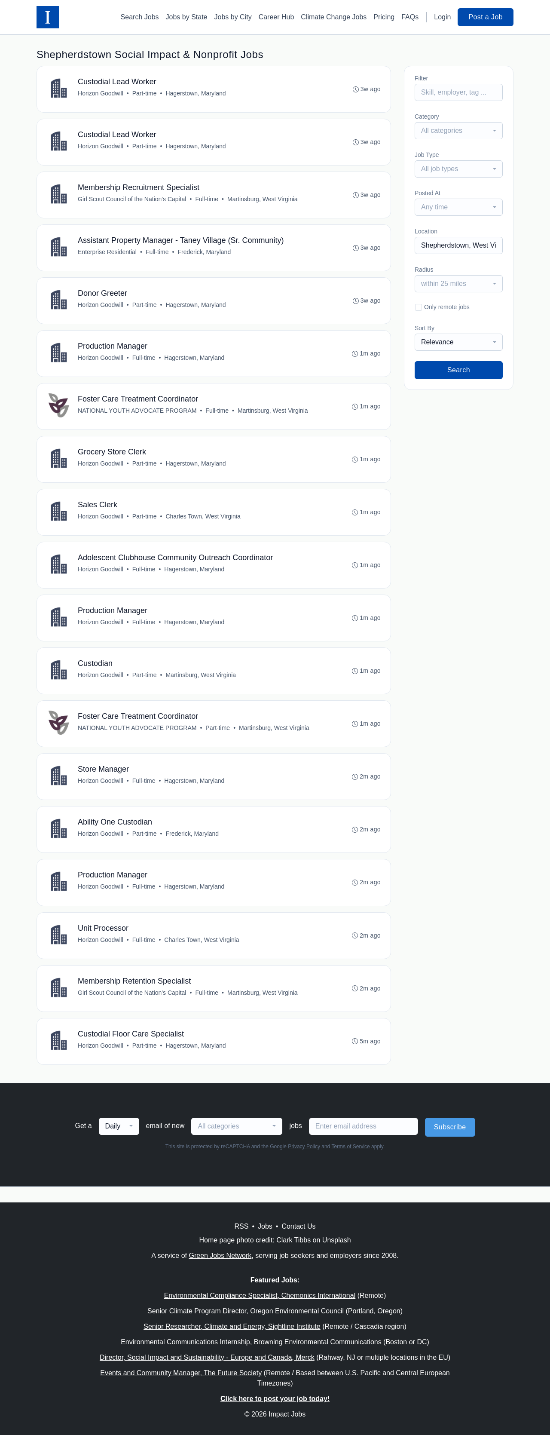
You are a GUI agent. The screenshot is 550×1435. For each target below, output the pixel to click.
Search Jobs (140, 17)
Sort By (424, 328)
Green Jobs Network (220, 1255)
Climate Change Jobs (334, 17)
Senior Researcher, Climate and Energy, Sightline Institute (232, 1326)
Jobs (265, 1226)
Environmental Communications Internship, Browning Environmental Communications (251, 1342)
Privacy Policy (304, 1162)
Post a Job (485, 17)
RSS (241, 1226)
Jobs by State (187, 17)
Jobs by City (233, 17)
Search (458, 370)
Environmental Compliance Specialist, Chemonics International (260, 1295)
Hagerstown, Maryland (196, 93)
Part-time (145, 93)
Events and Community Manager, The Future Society (181, 1373)
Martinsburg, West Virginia (263, 201)
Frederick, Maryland (204, 254)
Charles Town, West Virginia (203, 523)
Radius (424, 269)
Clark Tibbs (293, 1240)
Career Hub (276, 17)
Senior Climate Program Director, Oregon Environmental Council (245, 1311)
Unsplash (336, 1240)
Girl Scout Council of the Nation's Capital (132, 201)
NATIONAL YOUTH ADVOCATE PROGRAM (137, 416)
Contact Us (298, 1226)
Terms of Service (350, 1162)
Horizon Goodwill (101, 93)
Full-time (207, 201)
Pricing (383, 17)
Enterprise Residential (107, 254)
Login (442, 17)
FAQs (410, 17)
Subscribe (450, 1143)
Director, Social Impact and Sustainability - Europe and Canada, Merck (207, 1357)
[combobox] (459, 130)
